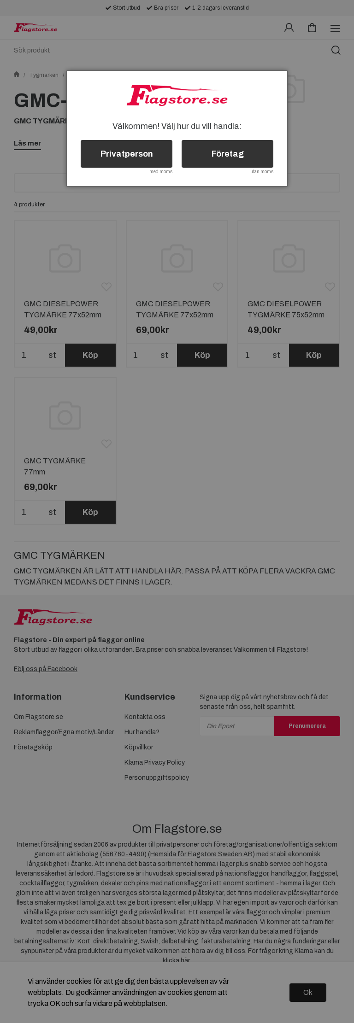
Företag (228, 153)
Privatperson (126, 153)
